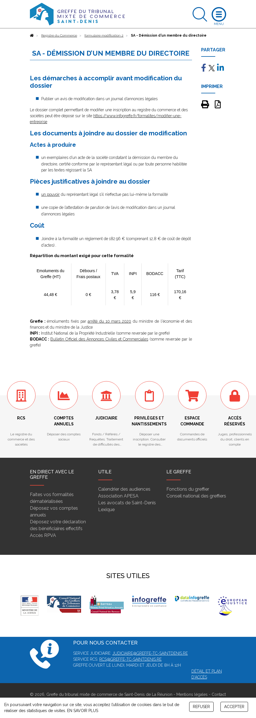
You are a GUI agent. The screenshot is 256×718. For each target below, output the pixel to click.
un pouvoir (50, 194)
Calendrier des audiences (124, 489)
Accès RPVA (43, 535)
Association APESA (118, 496)
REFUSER (201, 706)
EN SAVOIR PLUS (82, 710)
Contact (219, 694)
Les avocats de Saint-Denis (127, 502)
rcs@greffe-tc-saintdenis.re (130, 659)
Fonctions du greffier (187, 489)
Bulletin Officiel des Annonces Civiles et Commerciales (99, 339)
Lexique (106, 509)
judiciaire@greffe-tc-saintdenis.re (150, 653)
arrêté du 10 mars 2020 (109, 321)
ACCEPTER (234, 706)
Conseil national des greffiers (196, 496)
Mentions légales (192, 694)
